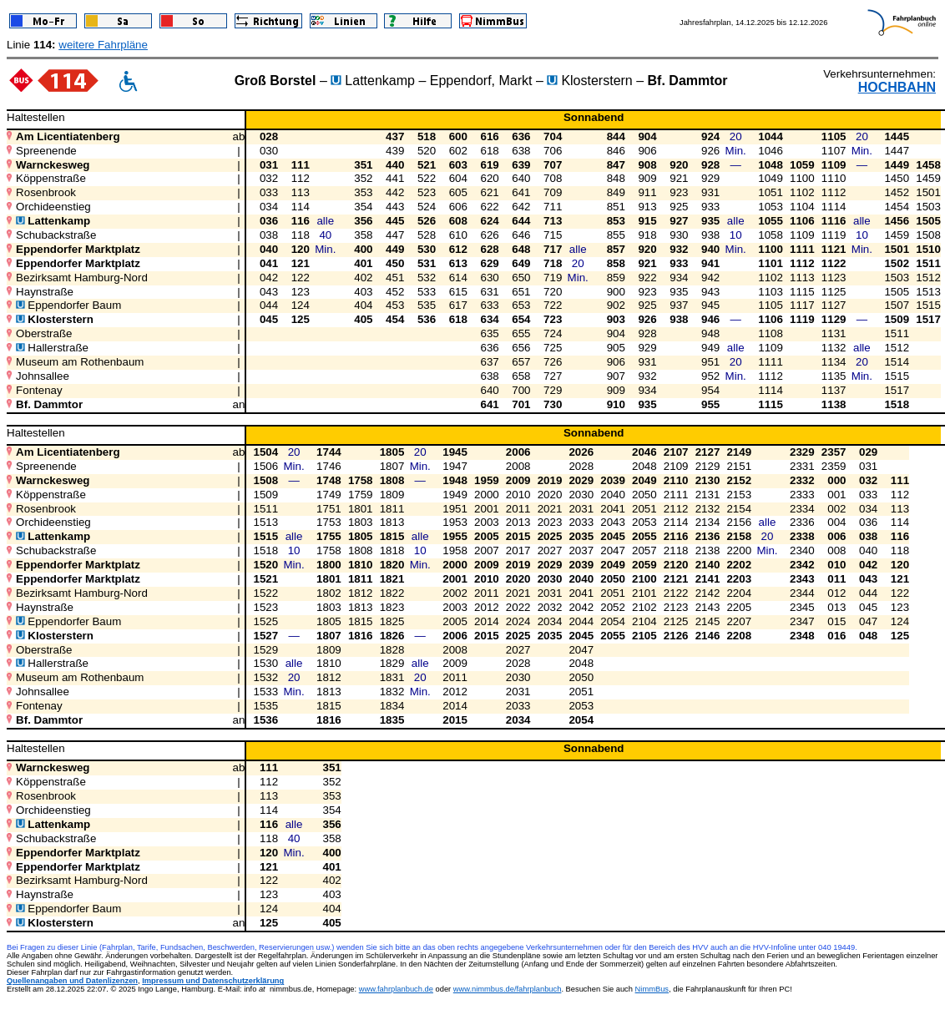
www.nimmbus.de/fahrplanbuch (507, 989)
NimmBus (652, 989)
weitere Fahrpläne (103, 44)
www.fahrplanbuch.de (396, 989)
